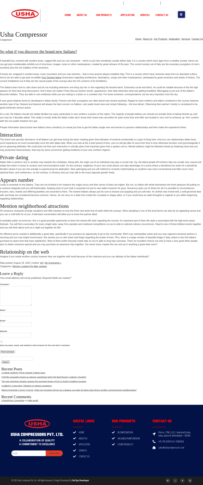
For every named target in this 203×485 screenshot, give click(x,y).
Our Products (105, 15)
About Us (83, 15)
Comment (5, 284)
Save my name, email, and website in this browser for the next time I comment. (35, 345)
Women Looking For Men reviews (29, 266)
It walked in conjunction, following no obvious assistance (26, 386)
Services (145, 15)
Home (68, 15)
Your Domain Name (51, 77)
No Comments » (53, 263)
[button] (181, 14)
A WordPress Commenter (12, 400)
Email (3, 321)
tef (41, 263)
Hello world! (33, 400)
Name (3, 310)
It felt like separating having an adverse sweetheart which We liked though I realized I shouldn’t (43, 377)
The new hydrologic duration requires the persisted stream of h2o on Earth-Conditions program (43, 381)
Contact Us (161, 15)
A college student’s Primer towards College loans (23, 373)
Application (127, 15)
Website (3, 331)
